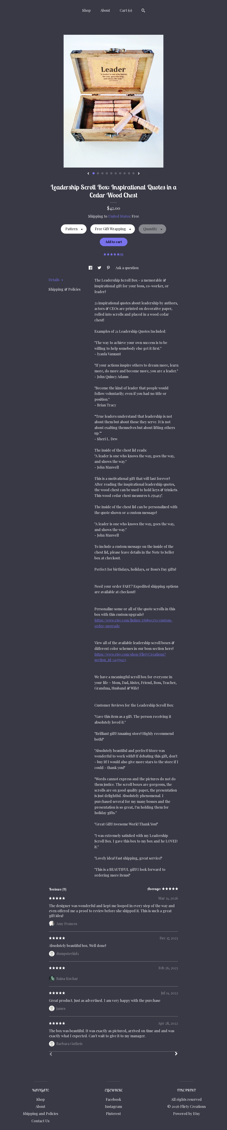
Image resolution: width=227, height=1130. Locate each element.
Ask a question (127, 267)
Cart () (126, 10)
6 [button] (116, 173)
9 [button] (129, 173)
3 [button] (102, 173)
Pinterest (113, 1113)
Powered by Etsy (186, 1113)
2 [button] (98, 173)
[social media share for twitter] (100, 267)
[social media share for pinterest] (109, 267)
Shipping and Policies (40, 1113)
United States (119, 216)
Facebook (113, 1099)
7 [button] (120, 173)
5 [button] (111, 173)
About (105, 10)
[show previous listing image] (88, 173)
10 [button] (133, 173)
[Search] (143, 11)
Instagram (113, 1106)
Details (56, 279)
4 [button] (107, 173)
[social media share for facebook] (91, 267)
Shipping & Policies (64, 289)
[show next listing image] (139, 173)
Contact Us (40, 1120)
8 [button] (124, 173)
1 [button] (93, 173)
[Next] (176, 1054)
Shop (86, 10)
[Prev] (51, 1054)
